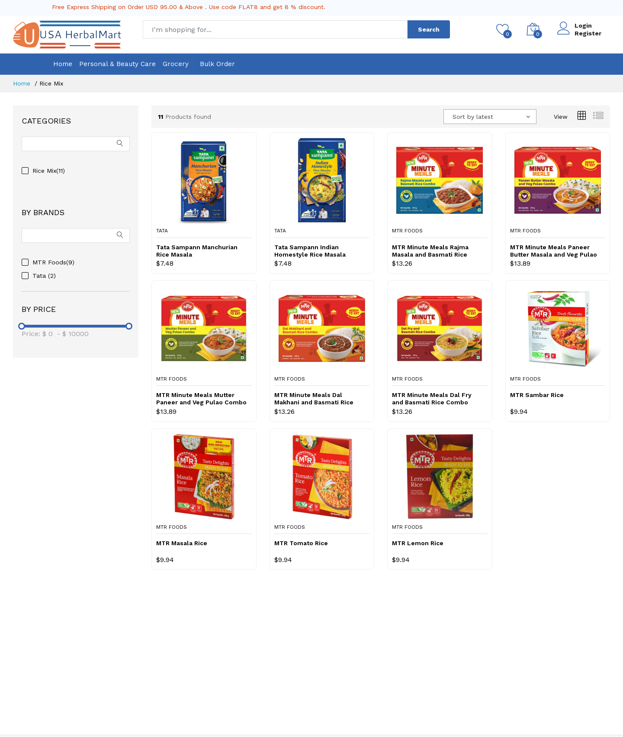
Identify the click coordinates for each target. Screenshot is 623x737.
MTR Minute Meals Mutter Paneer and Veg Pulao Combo (201, 398)
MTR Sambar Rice (537, 394)
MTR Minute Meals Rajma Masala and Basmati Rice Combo (430, 251)
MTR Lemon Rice (417, 543)
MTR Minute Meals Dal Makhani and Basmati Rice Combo (313, 398)
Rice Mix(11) (48, 170)
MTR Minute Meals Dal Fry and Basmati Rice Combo (432, 398)
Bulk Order (217, 64)
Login (583, 25)
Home (62, 64)
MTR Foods (407, 231)
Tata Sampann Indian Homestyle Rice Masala (310, 251)
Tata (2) (44, 275)
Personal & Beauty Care (117, 64)
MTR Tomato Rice (301, 543)
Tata (162, 231)
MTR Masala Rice (181, 543)
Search (429, 29)
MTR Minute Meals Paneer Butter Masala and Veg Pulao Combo (553, 251)
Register (588, 33)
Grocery (176, 64)
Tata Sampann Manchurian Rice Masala (197, 251)
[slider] (21, 326)
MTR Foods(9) (53, 262)
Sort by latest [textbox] (473, 116)
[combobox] (489, 116)
